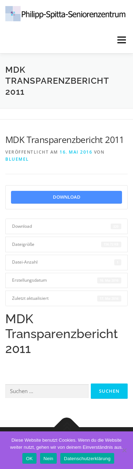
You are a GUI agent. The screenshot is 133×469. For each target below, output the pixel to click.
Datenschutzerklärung (87, 458)
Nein (49, 458)
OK (29, 458)
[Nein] (124, 450)
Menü (121, 40)
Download (67, 197)
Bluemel (17, 159)
